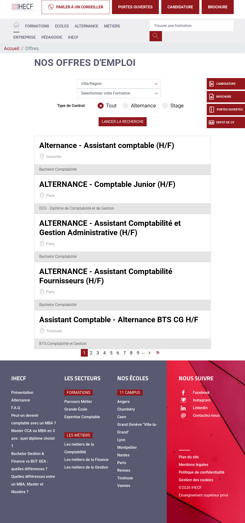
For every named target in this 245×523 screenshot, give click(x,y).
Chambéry (126, 409)
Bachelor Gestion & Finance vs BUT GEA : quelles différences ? (29, 461)
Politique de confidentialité (201, 472)
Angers (123, 401)
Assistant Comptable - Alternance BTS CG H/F (118, 319)
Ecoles (62, 26)
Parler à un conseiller (75, 7)
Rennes (123, 470)
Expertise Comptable (82, 417)
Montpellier (127, 447)
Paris (121, 462)
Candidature (180, 7)
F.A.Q (15, 408)
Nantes (123, 455)
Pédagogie (51, 37)
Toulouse (125, 478)
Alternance (86, 26)
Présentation (22, 392)
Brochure (218, 7)
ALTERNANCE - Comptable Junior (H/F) (107, 184)
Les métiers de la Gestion (86, 467)
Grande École (75, 409)
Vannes (123, 485)
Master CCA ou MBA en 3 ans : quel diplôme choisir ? (33, 438)
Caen (121, 417)
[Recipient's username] (192, 25)
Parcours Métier (78, 401)
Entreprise (24, 37)
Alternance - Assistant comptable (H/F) (106, 145)
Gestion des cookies (196, 480)
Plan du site (189, 457)
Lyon (121, 440)
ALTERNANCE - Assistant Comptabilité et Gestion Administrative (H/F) (110, 228)
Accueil (11, 48)
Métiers (112, 26)
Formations (37, 26)
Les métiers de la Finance (86, 459)
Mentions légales (193, 464)
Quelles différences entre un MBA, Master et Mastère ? (33, 484)
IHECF (73, 37)
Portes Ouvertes (135, 7)
